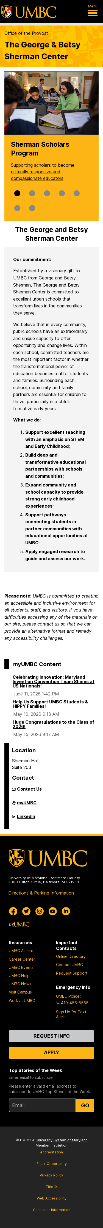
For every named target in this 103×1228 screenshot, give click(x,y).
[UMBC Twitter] (26, 911)
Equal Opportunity (52, 1164)
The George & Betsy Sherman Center (42, 50)
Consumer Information (51, 1210)
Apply (51, 1052)
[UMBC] (28, 11)
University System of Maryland (62, 1140)
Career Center (22, 959)
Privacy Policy (51, 1175)
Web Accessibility (51, 1198)
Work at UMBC (22, 1000)
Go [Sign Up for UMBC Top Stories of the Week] (85, 1105)
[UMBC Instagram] (40, 911)
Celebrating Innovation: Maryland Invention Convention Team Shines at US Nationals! (53, 681)
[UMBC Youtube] (53, 911)
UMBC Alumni (21, 950)
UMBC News (20, 983)
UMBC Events (21, 967)
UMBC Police (68, 996)
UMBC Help (19, 975)
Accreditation (51, 1152)
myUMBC (27, 804)
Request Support (71, 973)
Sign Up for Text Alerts (71, 1014)
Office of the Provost (26, 33)
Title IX (51, 1187)
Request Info (52, 1036)
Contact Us (29, 789)
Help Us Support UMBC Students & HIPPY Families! (50, 704)
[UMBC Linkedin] (66, 911)
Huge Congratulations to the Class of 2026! (53, 724)
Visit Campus (20, 992)
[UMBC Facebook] (13, 911)
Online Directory (71, 956)
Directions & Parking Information (41, 893)
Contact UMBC (69, 964)
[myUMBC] (19, 924)
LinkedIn (26, 818)
